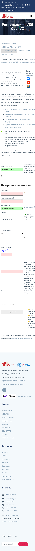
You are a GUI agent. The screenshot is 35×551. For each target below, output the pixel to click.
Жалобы (5, 473)
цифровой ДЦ (13, 62)
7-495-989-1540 (11, 511)
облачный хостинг (24, 51)
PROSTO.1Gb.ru (7, 54)
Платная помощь (8, 438)
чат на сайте (10, 502)
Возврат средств (8, 480)
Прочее (4, 434)
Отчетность (6, 466)
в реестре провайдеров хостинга (13, 381)
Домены (5, 424)
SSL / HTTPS (6, 431)
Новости (5, 452)
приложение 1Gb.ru (24, 396)
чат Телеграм (10, 505)
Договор (5, 463)
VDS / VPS (5, 414)
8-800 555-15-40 (23, 5)
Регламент (6, 469)
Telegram (20, 7)
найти (23, 544)
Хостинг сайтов (7, 411)
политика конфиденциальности (13, 384)
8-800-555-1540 (11, 508)
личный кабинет (8, 10)
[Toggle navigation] (31, 16)
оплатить (8, 2)
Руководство (6, 476)
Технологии (6, 428)
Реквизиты (6, 459)
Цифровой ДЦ (7, 421)
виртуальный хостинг (9, 43)
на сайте (10, 7)
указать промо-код (7, 304)
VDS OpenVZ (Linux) (9, 51)
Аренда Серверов (8, 417)
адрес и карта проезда (10, 521)
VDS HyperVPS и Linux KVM (11, 47)
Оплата (4, 456)
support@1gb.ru (7, 5)
